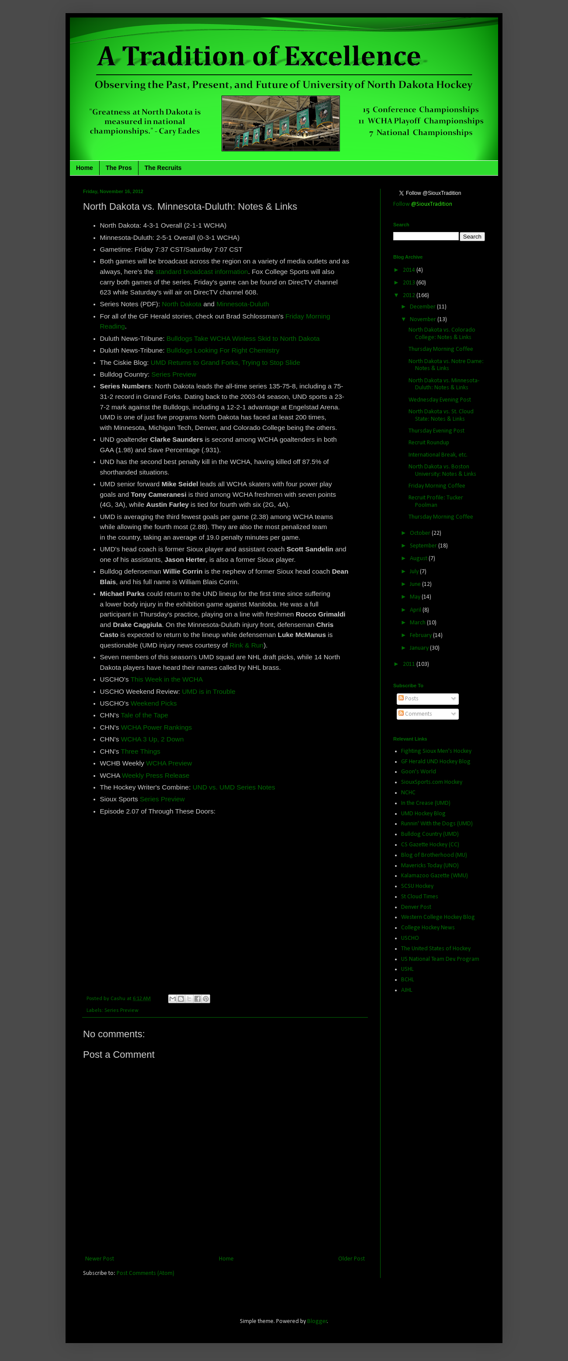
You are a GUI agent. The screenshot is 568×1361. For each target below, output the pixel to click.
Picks (169, 703)
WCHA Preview (169, 763)
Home (84, 167)
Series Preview (174, 374)
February (421, 635)
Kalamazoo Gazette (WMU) (434, 876)
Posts (408, 699)
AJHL (406, 990)
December (423, 307)
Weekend (146, 703)
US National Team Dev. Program (440, 959)
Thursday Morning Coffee (441, 349)
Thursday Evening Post (436, 431)
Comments (415, 714)
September (424, 546)
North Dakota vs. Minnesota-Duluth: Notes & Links (444, 384)
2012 (409, 295)
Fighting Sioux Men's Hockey (436, 751)
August (419, 558)
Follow (422, 204)
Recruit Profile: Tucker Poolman (436, 502)
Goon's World (418, 772)
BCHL (407, 980)
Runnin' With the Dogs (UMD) (437, 824)
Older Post (351, 1259)
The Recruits (163, 167)
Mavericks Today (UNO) (430, 865)
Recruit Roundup (429, 443)
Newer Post (99, 1259)
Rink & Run (246, 645)
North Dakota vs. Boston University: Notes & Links (442, 471)
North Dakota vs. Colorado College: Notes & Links (442, 334)
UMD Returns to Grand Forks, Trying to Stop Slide (225, 362)
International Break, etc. (438, 455)
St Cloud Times (419, 896)
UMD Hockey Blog (423, 813)
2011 (409, 664)
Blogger (317, 1321)
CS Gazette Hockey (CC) (430, 845)
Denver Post (416, 907)
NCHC (408, 793)
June (416, 584)
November (423, 319)
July (415, 571)
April (416, 610)
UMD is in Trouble (208, 691)
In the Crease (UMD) (425, 803)
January (420, 648)
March (418, 623)
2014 (409, 270)
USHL (407, 969)
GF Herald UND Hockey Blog (436, 761)
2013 (409, 283)
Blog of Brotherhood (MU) (434, 855)
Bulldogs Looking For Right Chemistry (222, 350)
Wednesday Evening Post (440, 400)
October (421, 533)
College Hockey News (428, 928)
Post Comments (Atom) (145, 1273)
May (416, 597)
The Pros (119, 167)
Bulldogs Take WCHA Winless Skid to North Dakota (242, 338)
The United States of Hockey (436, 948)
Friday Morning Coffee (437, 486)
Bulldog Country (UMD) (430, 834)
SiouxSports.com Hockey (431, 782)
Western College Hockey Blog (438, 917)
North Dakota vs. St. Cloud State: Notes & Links (441, 415)
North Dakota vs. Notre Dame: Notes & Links (446, 365)
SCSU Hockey (417, 886)
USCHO (410, 938)
